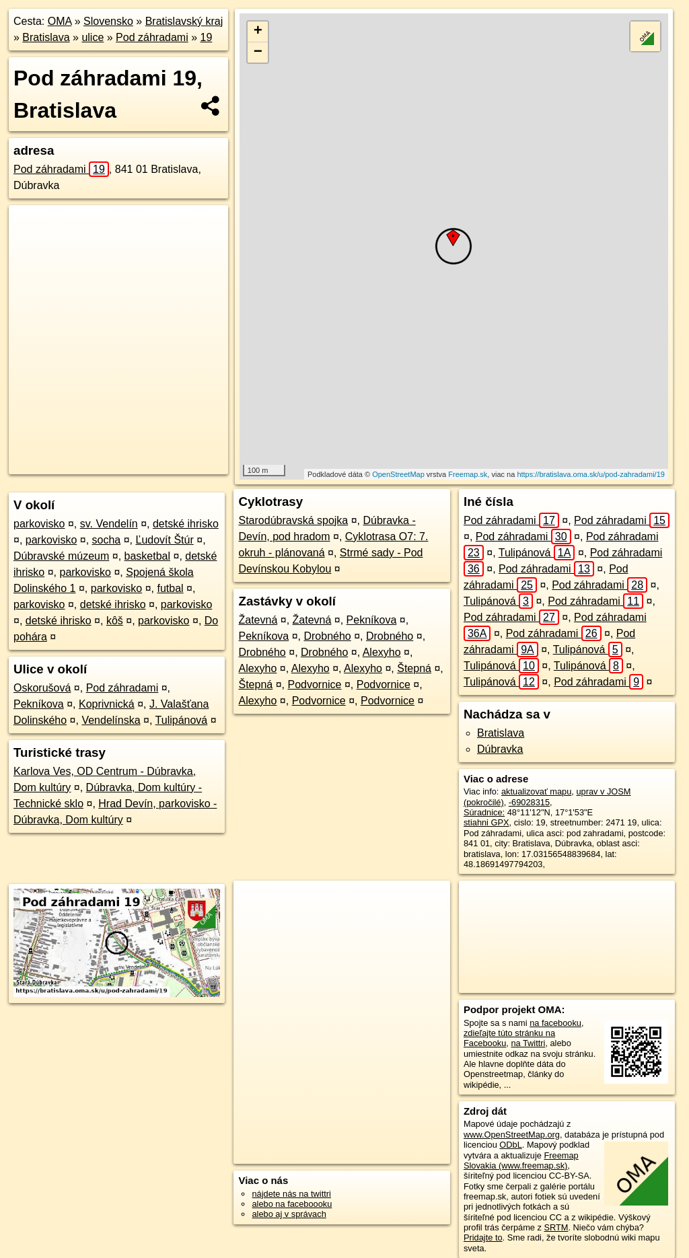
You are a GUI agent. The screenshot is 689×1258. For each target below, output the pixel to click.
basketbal (147, 556)
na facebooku (555, 1023)
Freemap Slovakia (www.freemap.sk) (521, 1160)
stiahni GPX (486, 822)
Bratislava (45, 37)
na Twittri (528, 1043)
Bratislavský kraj (184, 21)
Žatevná (257, 620)
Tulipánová (181, 720)
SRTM (556, 1227)
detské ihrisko (186, 523)
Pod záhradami (152, 37)
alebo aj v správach (289, 1214)
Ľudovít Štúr (164, 540)
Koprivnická (107, 704)
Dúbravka (500, 749)
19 (207, 37)
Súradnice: (484, 812)
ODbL (510, 1145)
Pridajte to (483, 1237)
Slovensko (108, 21)
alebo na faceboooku (292, 1204)
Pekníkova (38, 704)
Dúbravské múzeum (61, 556)
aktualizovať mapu (536, 791)
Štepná (414, 668)
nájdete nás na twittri (291, 1194)
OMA (60, 21)
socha (106, 540)
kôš (114, 620)
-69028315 (529, 802)
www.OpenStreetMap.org (512, 1135)
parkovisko (39, 523)
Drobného (327, 636)
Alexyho (382, 652)
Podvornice (314, 684)
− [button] (258, 52)
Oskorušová (42, 688)
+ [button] (258, 32)
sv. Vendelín (109, 523)
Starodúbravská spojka (293, 520)
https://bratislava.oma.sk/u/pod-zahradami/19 (591, 474)
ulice (92, 37)
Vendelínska (110, 720)
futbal (170, 588)
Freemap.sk (467, 474)
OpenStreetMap (398, 474)
